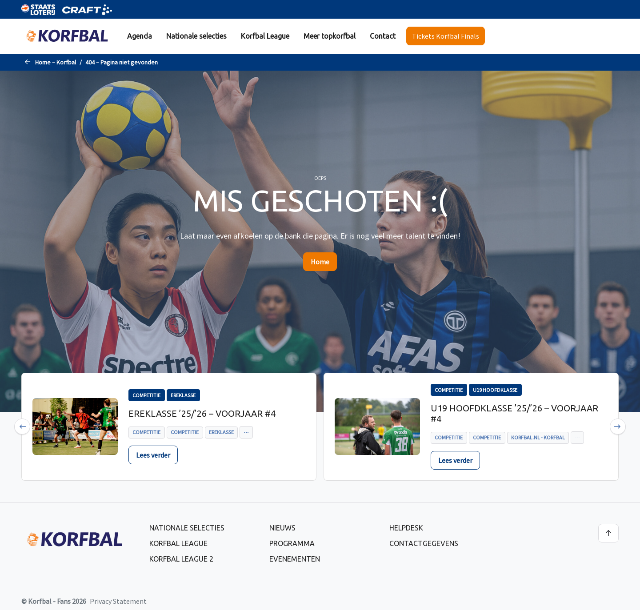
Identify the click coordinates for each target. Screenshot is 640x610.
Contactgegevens (423, 543)
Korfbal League (265, 36)
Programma (292, 543)
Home (320, 261)
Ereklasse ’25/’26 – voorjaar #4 (202, 413)
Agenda (139, 36)
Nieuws (282, 528)
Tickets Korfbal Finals (445, 36)
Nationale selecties (196, 36)
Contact (383, 36)
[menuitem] (139, 36)
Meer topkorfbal (330, 36)
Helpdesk (406, 528)
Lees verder (153, 455)
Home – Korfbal (55, 62)
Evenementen (294, 559)
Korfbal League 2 (181, 559)
